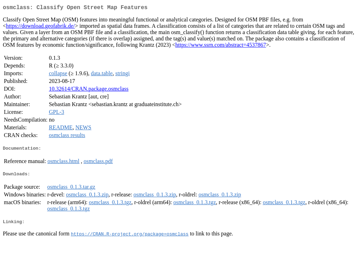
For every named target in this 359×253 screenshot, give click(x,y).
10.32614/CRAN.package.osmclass (88, 90)
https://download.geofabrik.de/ (40, 27)
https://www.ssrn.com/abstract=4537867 (220, 46)
